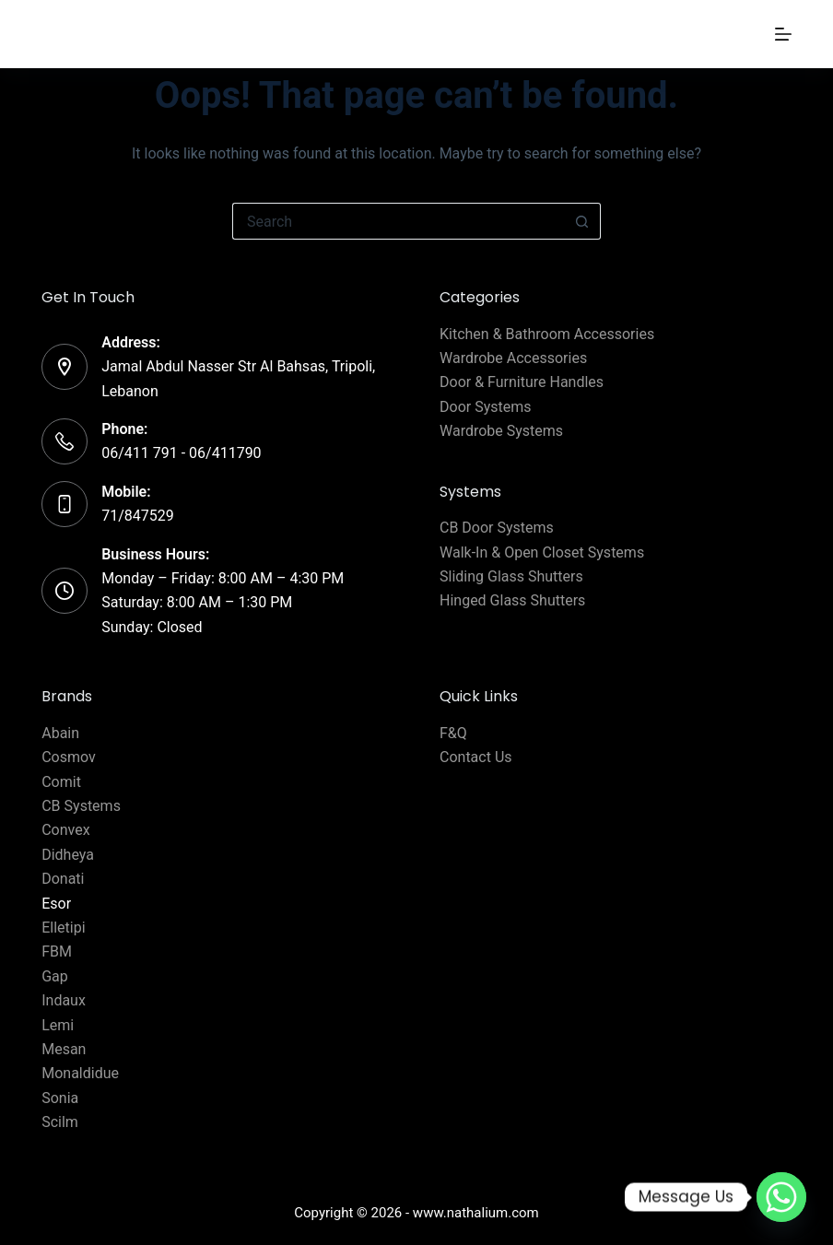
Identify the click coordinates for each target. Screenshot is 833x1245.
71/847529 (137, 515)
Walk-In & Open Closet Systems (542, 552)
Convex (65, 830)
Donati (62, 878)
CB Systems (81, 806)
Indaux (63, 1000)
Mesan (63, 1049)
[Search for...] (398, 221)
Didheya (67, 854)
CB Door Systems (497, 527)
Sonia (59, 1098)
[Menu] (783, 34)
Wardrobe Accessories (513, 358)
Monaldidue (80, 1073)
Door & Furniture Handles (522, 382)
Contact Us (476, 757)
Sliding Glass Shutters (511, 576)
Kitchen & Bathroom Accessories (547, 334)
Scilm (59, 1122)
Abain (60, 733)
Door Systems (485, 407)
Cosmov (68, 757)
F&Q (453, 733)
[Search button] (582, 221)
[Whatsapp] (781, 1197)
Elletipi (63, 927)
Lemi (57, 1025)
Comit (61, 782)
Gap (54, 976)
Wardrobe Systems (501, 431)
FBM (56, 951)
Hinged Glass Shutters (512, 600)
